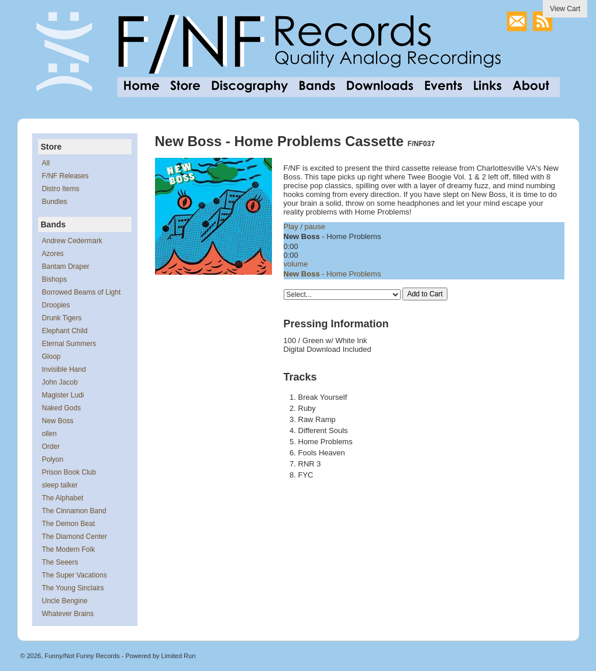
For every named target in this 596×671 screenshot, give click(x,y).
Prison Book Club (69, 472)
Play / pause (305, 226)
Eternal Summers (69, 344)
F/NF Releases (65, 176)
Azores (53, 254)
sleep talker (60, 485)
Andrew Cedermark (72, 241)
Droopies (56, 305)
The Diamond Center (74, 536)
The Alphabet (63, 498)
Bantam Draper (65, 266)
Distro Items (61, 189)
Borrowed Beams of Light (81, 292)
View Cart (565, 9)
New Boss (58, 421)
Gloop (51, 356)
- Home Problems (332, 273)
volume (296, 264)
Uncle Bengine (65, 601)
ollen (49, 434)
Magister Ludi (63, 395)
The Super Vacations (74, 575)
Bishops (54, 279)
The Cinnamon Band (74, 511)
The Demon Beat (68, 524)
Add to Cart (425, 294)
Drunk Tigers (62, 318)
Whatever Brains (68, 614)
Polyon (53, 459)
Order (51, 446)
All (46, 163)
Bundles (54, 202)
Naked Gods (61, 408)
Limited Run (178, 655)
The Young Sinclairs (73, 588)
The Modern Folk (68, 549)
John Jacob (60, 382)
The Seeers (60, 562)
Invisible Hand (64, 369)
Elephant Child (65, 331)
